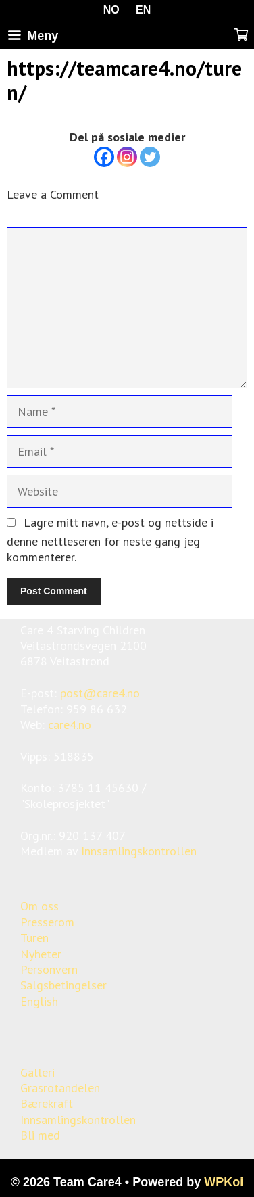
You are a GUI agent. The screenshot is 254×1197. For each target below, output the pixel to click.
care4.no (69, 724)
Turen (34, 937)
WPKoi (223, 1182)
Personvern (49, 969)
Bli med (40, 1135)
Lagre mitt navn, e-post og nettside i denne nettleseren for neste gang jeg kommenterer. (110, 540)
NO (111, 10)
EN (143, 10)
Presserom (47, 922)
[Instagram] (127, 157)
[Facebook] (104, 157)
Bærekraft (46, 1103)
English (39, 1001)
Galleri (37, 1072)
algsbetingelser (66, 985)
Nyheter (40, 954)
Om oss (39, 906)
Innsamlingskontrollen (139, 851)
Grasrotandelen (60, 1088)
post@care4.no (100, 693)
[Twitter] (150, 157)
